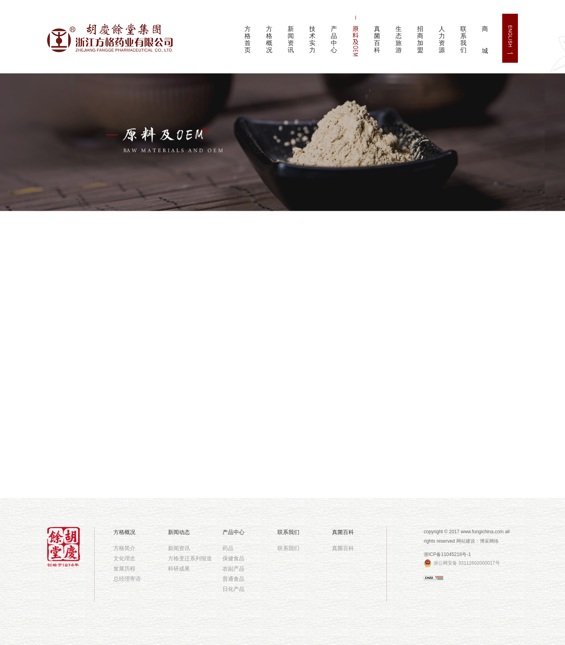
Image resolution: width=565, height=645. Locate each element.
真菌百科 (377, 39)
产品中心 (334, 39)
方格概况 (269, 39)
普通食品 (233, 579)
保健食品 (233, 558)
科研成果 (179, 568)
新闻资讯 (291, 39)
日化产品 (233, 589)
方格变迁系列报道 (190, 558)
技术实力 (312, 39)
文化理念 (124, 558)
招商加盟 (420, 39)
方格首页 (247, 39)
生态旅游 (399, 39)
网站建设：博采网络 (477, 541)
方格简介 (124, 548)
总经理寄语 (127, 579)
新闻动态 (179, 532)
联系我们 (463, 39)
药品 (227, 548)
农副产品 (233, 568)
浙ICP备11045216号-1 (447, 554)
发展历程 (124, 568)
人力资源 (442, 39)
